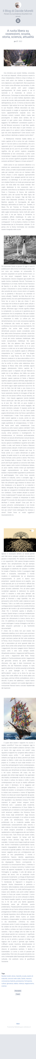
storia (13, 976)
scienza (4, 986)
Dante (23, 978)
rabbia (16, 983)
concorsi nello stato (14, 978)
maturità (18, 976)
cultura (4, 983)
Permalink (18, 991)
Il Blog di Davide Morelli (18, 11)
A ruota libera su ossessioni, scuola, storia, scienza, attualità (18, 34)
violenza (21, 983)
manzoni (29, 978)
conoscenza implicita (8, 981)
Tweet (18, 994)
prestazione (20, 981)
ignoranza (10, 983)
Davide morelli (6, 976)
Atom (18, 1024)
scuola (24, 976)
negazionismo (29, 983)
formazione (28, 981)
